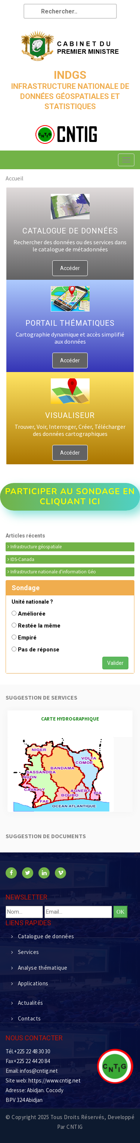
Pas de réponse (38, 649)
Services (25, 951)
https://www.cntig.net (54, 1080)
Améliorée (32, 613)
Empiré (27, 637)
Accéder (70, 268)
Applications (30, 983)
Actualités (27, 1002)
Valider (115, 663)
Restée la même (39, 625)
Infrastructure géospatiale (34, 546)
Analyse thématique (39, 967)
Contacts (26, 1018)
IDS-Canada (20, 559)
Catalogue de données (42, 936)
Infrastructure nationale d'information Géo (51, 572)
